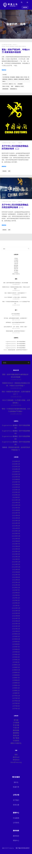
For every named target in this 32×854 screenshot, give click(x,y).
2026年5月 (16, 461)
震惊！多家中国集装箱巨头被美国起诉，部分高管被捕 (15, 282)
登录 (16, 755)
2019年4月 (16, 654)
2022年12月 (16, 562)
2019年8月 (16, 644)
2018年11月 (16, 667)
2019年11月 (16, 636)
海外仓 (16, 782)
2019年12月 (16, 634)
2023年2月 (16, 557)
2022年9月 (16, 570)
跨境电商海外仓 (13, 88)
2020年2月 (16, 629)
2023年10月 (16, 536)
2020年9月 (16, 613)
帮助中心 (16, 840)
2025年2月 (16, 495)
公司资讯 (16, 823)
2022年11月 (16, 564)
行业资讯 (16, 46)
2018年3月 (16, 688)
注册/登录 (25, 7)
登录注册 (16, 805)
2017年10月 (16, 701)
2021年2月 (16, 603)
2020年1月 (16, 631)
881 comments (16, 328)
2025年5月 (16, 487)
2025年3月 (16, 492)
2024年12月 (16, 500)
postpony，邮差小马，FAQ (9, 83)
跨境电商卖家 (5, 88)
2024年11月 (16, 503)
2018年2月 (16, 691)
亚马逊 (3, 46)
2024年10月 (16, 505)
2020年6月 (16, 621)
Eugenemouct (9, 341)
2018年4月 (16, 685)
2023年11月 (16, 533)
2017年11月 (16, 698)
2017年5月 (16, 706)
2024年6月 (16, 515)
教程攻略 (12, 46)
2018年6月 (16, 680)
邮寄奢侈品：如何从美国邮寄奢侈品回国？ (15, 322)
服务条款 (16, 836)
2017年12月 (16, 696)
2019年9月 (16, 642)
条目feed (16, 757)
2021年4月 (16, 598)
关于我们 (16, 800)
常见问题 (16, 261)
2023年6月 (16, 546)
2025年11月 (16, 477)
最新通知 (16, 267)
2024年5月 (16, 518)
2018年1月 (16, 693)
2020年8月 (16, 616)
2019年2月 (16, 660)
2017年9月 (16, 703)
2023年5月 (16, 549)
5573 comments (16, 315)
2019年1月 (16, 662)
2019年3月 (16, 657)
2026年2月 (16, 469)
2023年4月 (16, 551)
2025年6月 (16, 485)
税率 (12, 86)
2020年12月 (16, 608)
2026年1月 (16, 472)
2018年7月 (16, 678)
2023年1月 (16, 559)
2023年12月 (16, 531)
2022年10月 (16, 567)
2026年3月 (16, 467)
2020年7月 (16, 618)
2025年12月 (16, 474)
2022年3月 (16, 585)
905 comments (16, 324)
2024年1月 (16, 528)
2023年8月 (16, 541)
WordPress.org (16, 762)
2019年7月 (16, 647)
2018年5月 (16, 683)
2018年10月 (16, 670)
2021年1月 (16, 606)
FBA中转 (4, 74)
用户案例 (16, 270)
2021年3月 (16, 600)
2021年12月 (16, 588)
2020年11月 (16, 611)
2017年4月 (16, 709)
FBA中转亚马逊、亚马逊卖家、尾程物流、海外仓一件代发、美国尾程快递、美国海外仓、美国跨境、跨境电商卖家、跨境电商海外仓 (16, 79)
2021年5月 (16, 595)
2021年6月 (16, 593)
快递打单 (16, 787)
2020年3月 (16, 626)
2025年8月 (16, 479)
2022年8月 (16, 572)
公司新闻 (16, 260)
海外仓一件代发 (6, 86)
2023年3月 (16, 554)
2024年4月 (16, 521)
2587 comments (16, 319)
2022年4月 (16, 582)
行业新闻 (16, 818)
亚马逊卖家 (20, 83)
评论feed (16, 760)
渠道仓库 (16, 268)
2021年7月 (16, 590)
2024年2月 (16, 526)
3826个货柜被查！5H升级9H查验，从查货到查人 (15, 297)
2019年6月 (16, 649)
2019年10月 (16, 639)
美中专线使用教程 (16, 313)
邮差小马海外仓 (22, 46)
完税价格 (4, 171)
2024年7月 (16, 513)
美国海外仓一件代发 (19, 86)
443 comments (16, 332)
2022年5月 (16, 580)
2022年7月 (16, 575)
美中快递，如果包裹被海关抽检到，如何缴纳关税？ (15, 318)
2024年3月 (16, 523)
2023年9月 (16, 539)
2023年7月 (16, 544)
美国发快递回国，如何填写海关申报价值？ (15, 331)
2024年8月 (16, 510)
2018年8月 (16, 675)
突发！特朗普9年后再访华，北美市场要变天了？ (16, 293)
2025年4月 (16, 490)
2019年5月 (16, 652)
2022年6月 (16, 577)
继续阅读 (4, 70)
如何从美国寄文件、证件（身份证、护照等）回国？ (15, 326)
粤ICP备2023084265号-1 (23, 848)
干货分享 (7, 46)
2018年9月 (16, 673)
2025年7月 (16, 482)
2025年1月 (16, 497)
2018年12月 (16, 665)
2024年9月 (16, 508)
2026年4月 (16, 464)
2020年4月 (16, 624)
